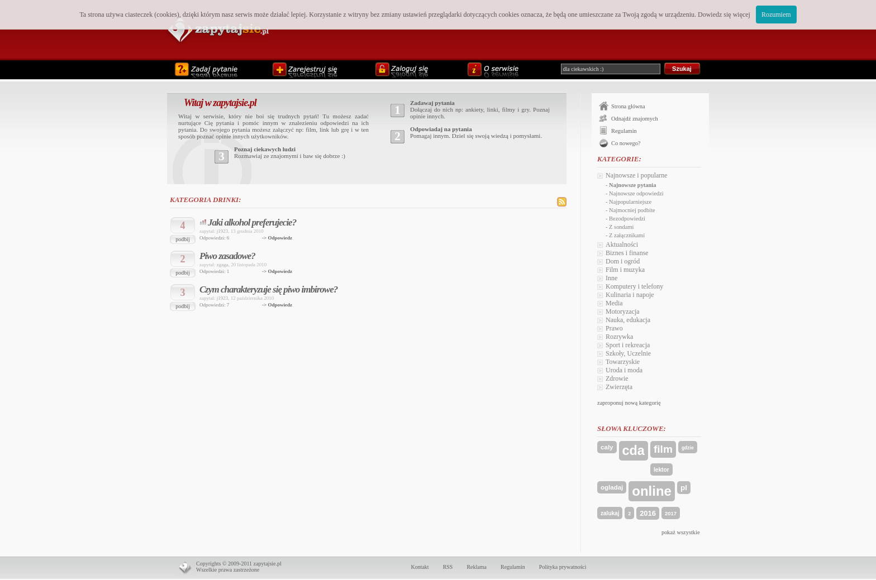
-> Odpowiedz (277, 238)
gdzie (688, 447)
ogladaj (612, 487)
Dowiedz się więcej (724, 14)
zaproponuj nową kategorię (629, 403)
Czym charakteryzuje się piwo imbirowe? (268, 289)
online (652, 490)
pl (683, 487)
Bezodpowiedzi (627, 218)
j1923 (222, 231)
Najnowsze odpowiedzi (636, 193)
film (663, 449)
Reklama (476, 567)
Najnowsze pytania (632, 185)
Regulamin (624, 131)
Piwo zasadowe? (227, 256)
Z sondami (621, 227)
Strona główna (628, 106)
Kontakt (420, 567)
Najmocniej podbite (632, 210)
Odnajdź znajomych (634, 119)
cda (633, 450)
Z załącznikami (627, 235)
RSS (448, 567)
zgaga (222, 264)
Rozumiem (776, 14)
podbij (182, 239)
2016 (648, 513)
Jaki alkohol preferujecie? (252, 222)
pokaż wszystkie (680, 532)
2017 (671, 513)
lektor (661, 470)
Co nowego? (625, 143)
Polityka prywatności (563, 567)
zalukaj (610, 513)
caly (607, 447)
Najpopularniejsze (630, 202)
